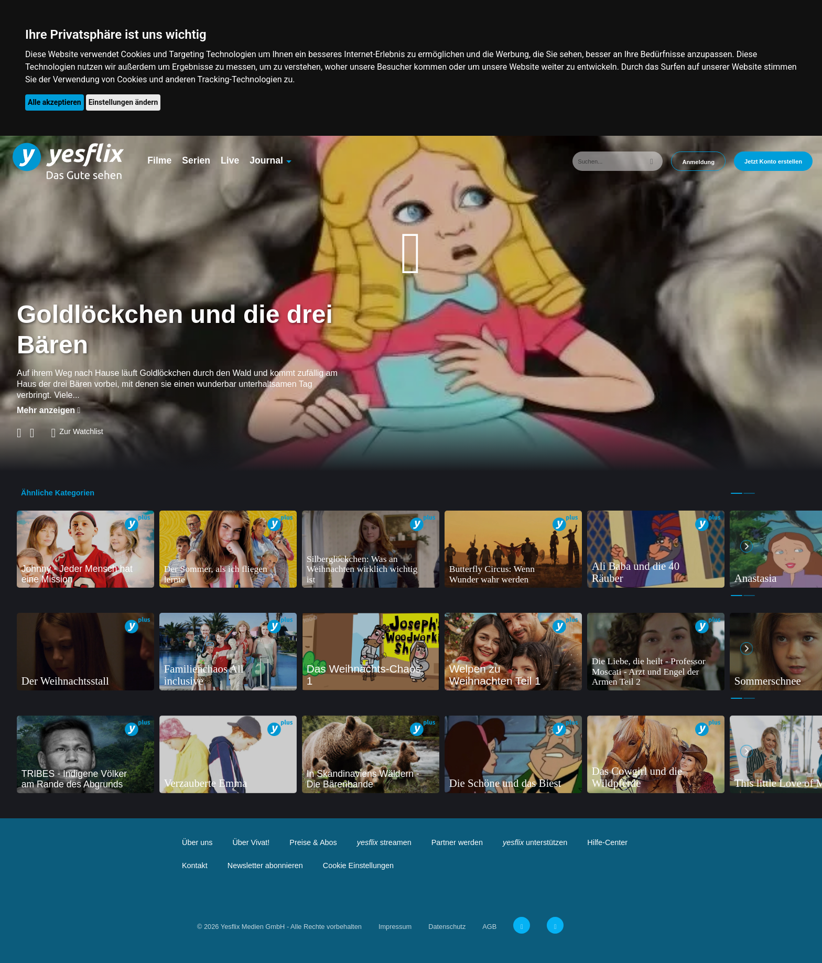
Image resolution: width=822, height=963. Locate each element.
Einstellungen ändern (123, 102)
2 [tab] (749, 493)
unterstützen (535, 842)
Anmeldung (698, 162)
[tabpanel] (85, 549)
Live (230, 160)
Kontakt (195, 865)
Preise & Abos (313, 842)
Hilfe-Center (607, 842)
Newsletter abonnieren (265, 865)
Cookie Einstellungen (358, 865)
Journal (266, 160)
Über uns (197, 842)
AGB (489, 926)
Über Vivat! (250, 842)
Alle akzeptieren (54, 102)
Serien (196, 160)
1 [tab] (736, 493)
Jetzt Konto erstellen (773, 161)
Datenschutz (447, 926)
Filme (159, 160)
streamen (384, 842)
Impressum (395, 926)
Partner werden (457, 842)
